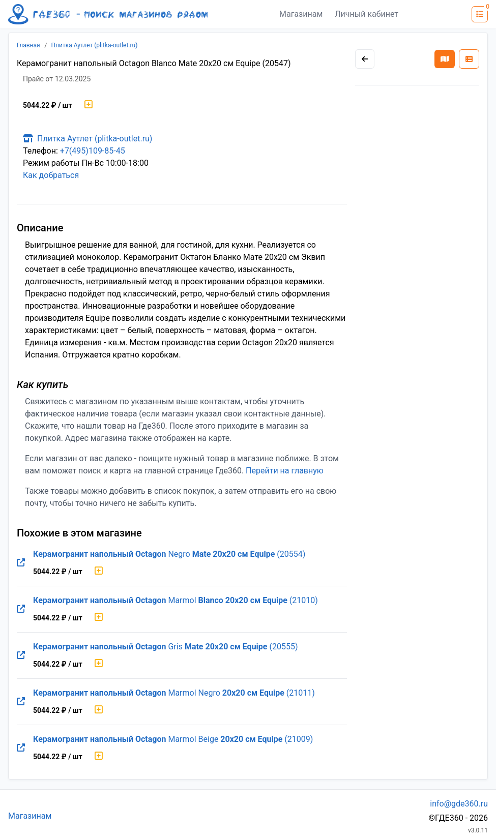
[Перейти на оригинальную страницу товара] (21, 563)
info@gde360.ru (459, 804)
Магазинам (301, 14)
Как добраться (51, 175)
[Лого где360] (108, 14)
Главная (28, 45)
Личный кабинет (366, 14)
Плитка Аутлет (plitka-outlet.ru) (94, 45)
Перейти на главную (285, 470)
